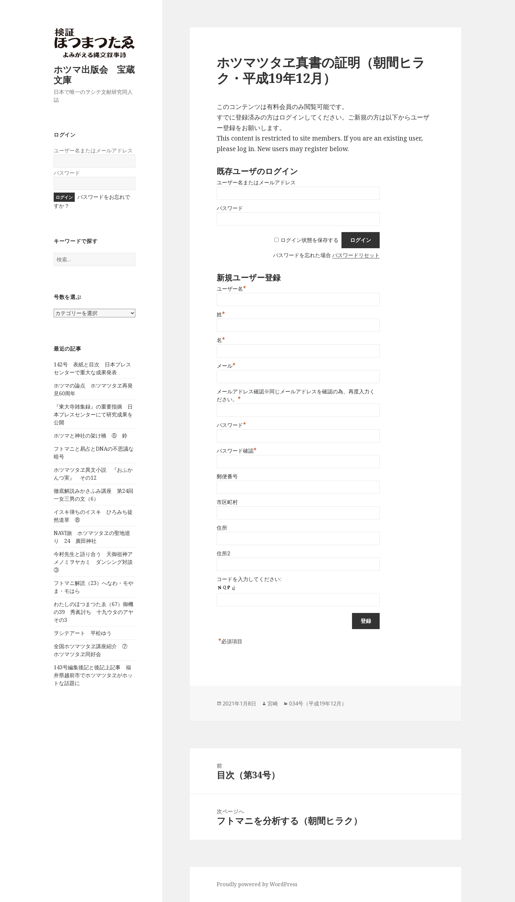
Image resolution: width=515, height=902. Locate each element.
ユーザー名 (231, 289)
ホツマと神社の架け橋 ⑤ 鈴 (90, 435)
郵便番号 (227, 476)
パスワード (67, 172)
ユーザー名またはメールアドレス (93, 150)
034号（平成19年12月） (318, 703)
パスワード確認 (237, 451)
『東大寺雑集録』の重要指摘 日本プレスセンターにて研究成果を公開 (93, 414)
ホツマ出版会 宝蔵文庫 (94, 74)
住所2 (223, 553)
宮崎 (272, 703)
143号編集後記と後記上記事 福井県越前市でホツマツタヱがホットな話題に (93, 675)
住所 (222, 528)
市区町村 (227, 502)
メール (226, 366)
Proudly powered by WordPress (257, 884)
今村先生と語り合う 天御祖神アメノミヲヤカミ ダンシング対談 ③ (96, 561)
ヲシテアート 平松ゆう (83, 633)
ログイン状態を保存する (310, 240)
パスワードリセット (356, 255)
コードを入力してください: (249, 579)
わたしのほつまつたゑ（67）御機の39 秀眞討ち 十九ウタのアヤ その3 (96, 611)
